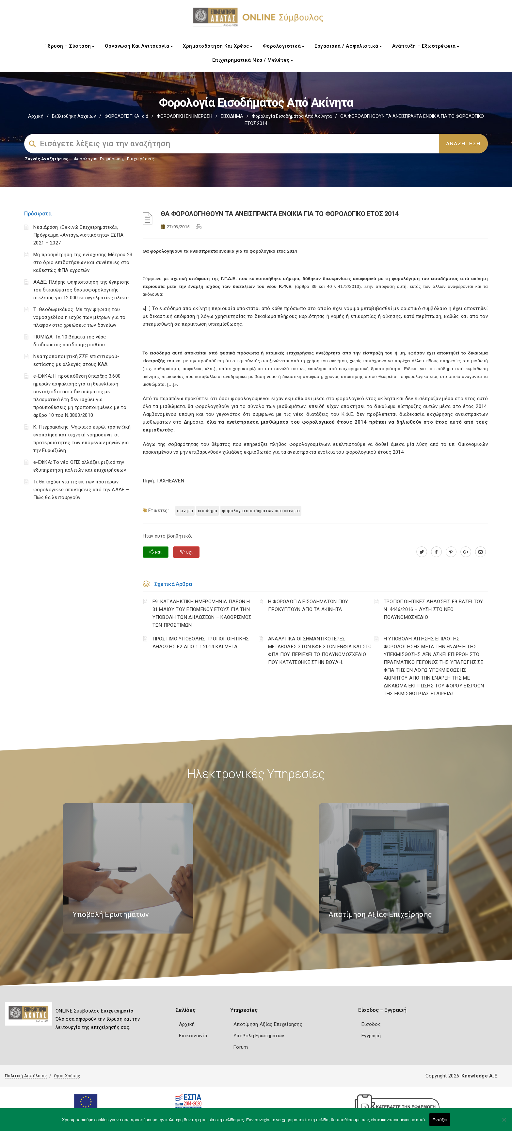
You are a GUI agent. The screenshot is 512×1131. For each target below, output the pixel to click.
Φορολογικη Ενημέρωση (98, 158)
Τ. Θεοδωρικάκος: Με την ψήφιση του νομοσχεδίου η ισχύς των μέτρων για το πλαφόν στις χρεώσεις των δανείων (79, 317)
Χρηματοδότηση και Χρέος (217, 46)
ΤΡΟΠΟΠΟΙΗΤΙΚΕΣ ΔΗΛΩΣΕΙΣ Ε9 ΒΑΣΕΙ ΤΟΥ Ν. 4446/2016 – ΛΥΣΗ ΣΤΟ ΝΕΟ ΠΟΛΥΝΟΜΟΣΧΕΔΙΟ (433, 609)
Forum (240, 1047)
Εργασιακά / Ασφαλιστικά (348, 46)
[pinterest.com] (451, 552)
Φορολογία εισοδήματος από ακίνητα (292, 116)
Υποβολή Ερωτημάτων (258, 1036)
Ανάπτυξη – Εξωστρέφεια (425, 46)
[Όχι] (504, 1122)
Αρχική (35, 116)
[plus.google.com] (465, 552)
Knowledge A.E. (480, 1076)
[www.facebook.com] (436, 552)
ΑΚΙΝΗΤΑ (185, 510)
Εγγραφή (371, 1036)
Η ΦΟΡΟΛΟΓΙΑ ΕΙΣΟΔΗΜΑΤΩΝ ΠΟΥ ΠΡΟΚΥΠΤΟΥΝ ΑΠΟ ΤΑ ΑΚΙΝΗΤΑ (308, 605)
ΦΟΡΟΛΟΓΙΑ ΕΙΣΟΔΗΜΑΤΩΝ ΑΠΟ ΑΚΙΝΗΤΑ (261, 510)
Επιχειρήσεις (140, 158)
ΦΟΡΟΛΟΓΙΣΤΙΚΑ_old (126, 116)
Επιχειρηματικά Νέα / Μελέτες (252, 60)
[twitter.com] (421, 552)
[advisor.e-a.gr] (480, 552)
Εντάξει (440, 1119)
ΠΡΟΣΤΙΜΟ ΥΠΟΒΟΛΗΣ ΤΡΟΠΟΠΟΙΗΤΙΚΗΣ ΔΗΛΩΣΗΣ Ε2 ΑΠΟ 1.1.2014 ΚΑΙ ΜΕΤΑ (200, 643)
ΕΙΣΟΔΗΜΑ (232, 116)
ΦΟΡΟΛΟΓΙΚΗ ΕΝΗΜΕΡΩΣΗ (184, 116)
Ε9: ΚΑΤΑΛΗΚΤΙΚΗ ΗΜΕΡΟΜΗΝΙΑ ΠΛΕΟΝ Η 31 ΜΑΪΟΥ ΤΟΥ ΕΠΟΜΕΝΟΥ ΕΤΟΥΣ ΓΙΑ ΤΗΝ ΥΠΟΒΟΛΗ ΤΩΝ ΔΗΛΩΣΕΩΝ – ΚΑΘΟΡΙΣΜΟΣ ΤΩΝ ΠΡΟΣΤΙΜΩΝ (202, 613)
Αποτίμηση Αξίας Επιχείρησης (267, 1024)
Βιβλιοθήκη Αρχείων (74, 116)
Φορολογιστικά (283, 46)
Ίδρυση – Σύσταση (70, 46)
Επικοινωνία (193, 1036)
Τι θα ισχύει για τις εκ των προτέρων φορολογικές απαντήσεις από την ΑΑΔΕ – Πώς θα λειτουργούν (81, 489)
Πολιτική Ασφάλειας (26, 1075)
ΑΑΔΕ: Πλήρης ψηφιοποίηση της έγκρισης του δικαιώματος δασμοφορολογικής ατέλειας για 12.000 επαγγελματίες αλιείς (81, 290)
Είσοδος (371, 1024)
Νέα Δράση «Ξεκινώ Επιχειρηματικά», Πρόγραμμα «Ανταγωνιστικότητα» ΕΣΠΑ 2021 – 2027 (78, 235)
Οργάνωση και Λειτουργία (139, 46)
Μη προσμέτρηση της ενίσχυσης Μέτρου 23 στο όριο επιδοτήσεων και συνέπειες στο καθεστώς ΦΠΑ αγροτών (82, 262)
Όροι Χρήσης (67, 1075)
